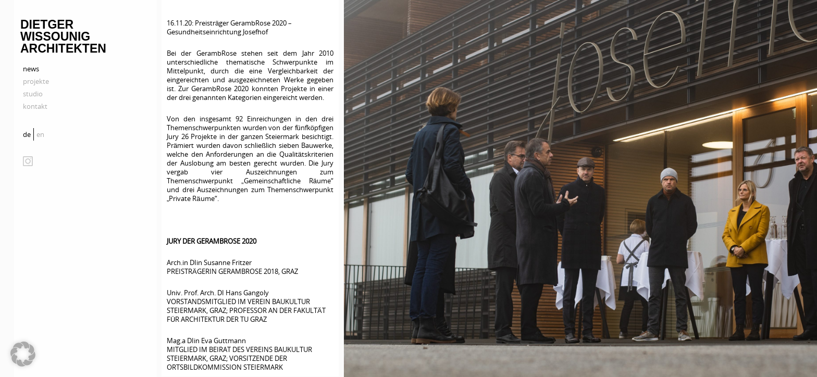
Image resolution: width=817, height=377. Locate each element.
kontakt (35, 106)
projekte (36, 81)
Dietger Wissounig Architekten (63, 36)
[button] (23, 354)
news (31, 68)
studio (33, 93)
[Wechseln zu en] (41, 134)
